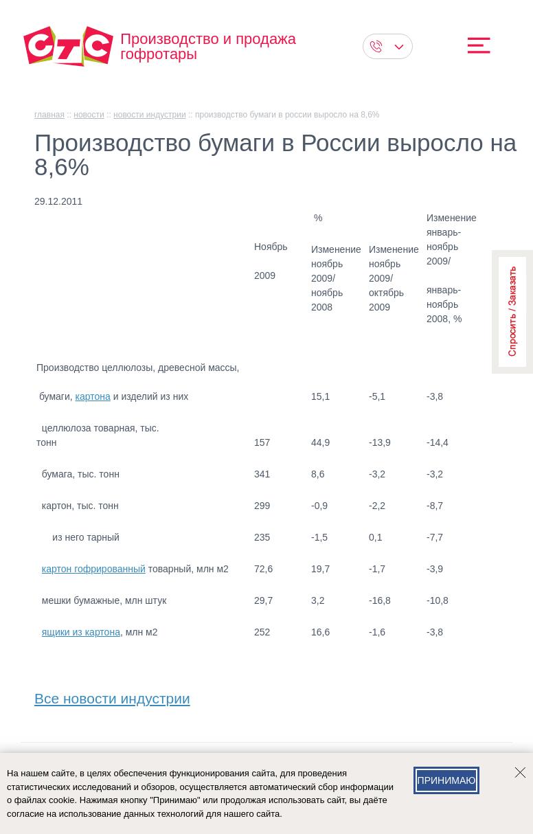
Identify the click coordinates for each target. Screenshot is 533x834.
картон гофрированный (94, 568)
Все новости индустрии (112, 695)
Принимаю (447, 780)
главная (49, 115)
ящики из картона (81, 632)
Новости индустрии (149, 115)
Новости (88, 115)
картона (93, 396)
